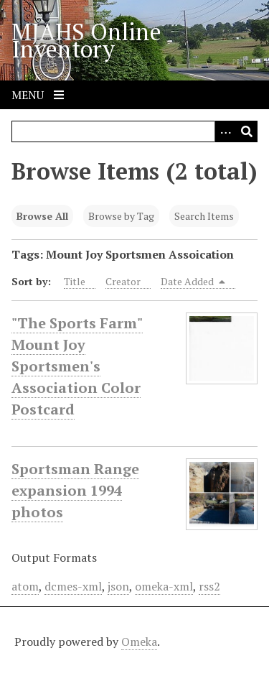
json (118, 586)
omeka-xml (164, 586)
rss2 (209, 586)
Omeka (139, 641)
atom (25, 586)
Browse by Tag (121, 216)
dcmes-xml (73, 586)
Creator (123, 281)
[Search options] (225, 131)
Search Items (204, 216)
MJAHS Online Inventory (86, 40)
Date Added (193, 281)
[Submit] (247, 131)
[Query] (134, 131)
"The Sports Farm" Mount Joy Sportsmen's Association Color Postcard (77, 366)
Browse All (42, 216)
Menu (37, 95)
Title (74, 281)
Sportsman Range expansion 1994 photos (75, 490)
